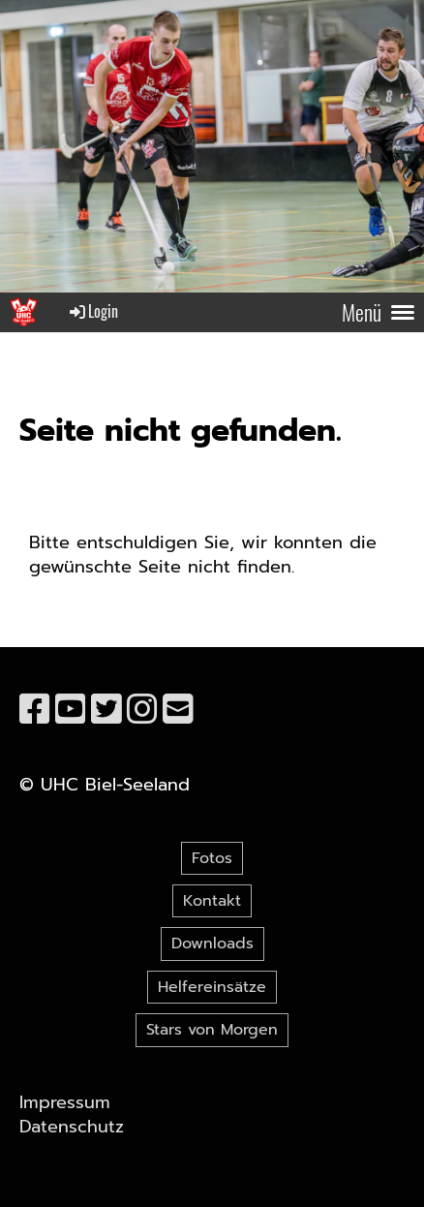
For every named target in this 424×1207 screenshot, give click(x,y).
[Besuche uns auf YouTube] (70, 710)
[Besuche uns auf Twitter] (106, 710)
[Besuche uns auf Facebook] (34, 710)
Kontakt (212, 901)
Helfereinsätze (212, 987)
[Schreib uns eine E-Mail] (178, 710)
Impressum (64, 1102)
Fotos (212, 858)
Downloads (212, 943)
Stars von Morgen (212, 1029)
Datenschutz (71, 1126)
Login (92, 311)
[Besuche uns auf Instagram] (142, 710)
